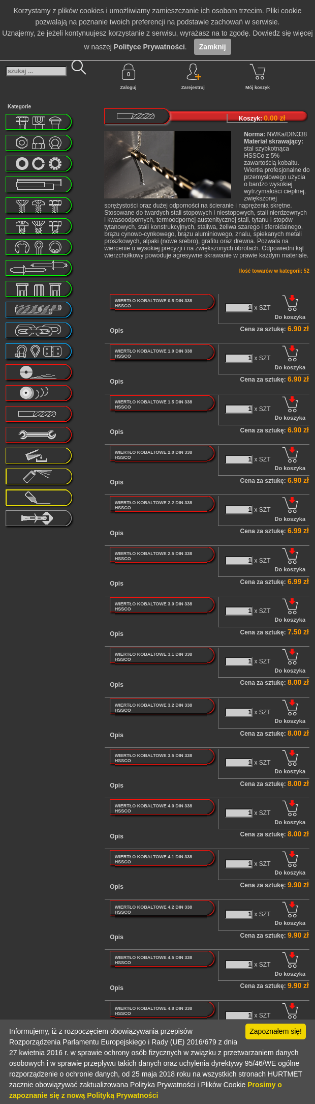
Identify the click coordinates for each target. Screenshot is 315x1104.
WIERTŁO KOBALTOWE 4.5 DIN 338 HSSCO (154, 960)
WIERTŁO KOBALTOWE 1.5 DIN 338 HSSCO (154, 404)
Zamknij (212, 47)
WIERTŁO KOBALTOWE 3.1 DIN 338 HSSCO (154, 657)
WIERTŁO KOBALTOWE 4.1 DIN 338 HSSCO (154, 859)
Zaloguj (128, 77)
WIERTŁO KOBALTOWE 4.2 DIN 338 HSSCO (154, 910)
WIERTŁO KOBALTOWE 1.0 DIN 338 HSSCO (154, 353)
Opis (116, 330)
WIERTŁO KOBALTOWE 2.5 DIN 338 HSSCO (154, 556)
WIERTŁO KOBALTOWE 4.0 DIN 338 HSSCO (154, 808)
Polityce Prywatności (149, 47)
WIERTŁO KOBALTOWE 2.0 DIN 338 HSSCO (154, 455)
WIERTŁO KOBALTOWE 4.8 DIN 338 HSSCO (154, 1011)
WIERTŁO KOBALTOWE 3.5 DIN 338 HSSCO (154, 758)
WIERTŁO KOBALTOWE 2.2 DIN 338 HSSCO (154, 505)
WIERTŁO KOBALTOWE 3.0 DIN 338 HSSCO (154, 606)
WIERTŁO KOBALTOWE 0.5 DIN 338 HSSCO (154, 303)
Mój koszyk (257, 77)
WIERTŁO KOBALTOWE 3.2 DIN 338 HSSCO (154, 708)
